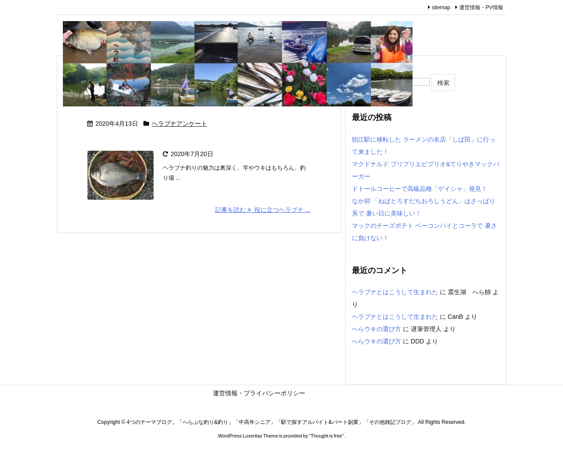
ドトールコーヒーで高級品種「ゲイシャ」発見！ (419, 188)
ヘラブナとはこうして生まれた (395, 291)
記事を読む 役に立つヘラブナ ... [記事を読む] (263, 209)
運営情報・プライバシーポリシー (299, 393)
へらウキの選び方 (376, 328)
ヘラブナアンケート (179, 123)
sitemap (441, 7)
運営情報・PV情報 (481, 7)
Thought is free (326, 435)
